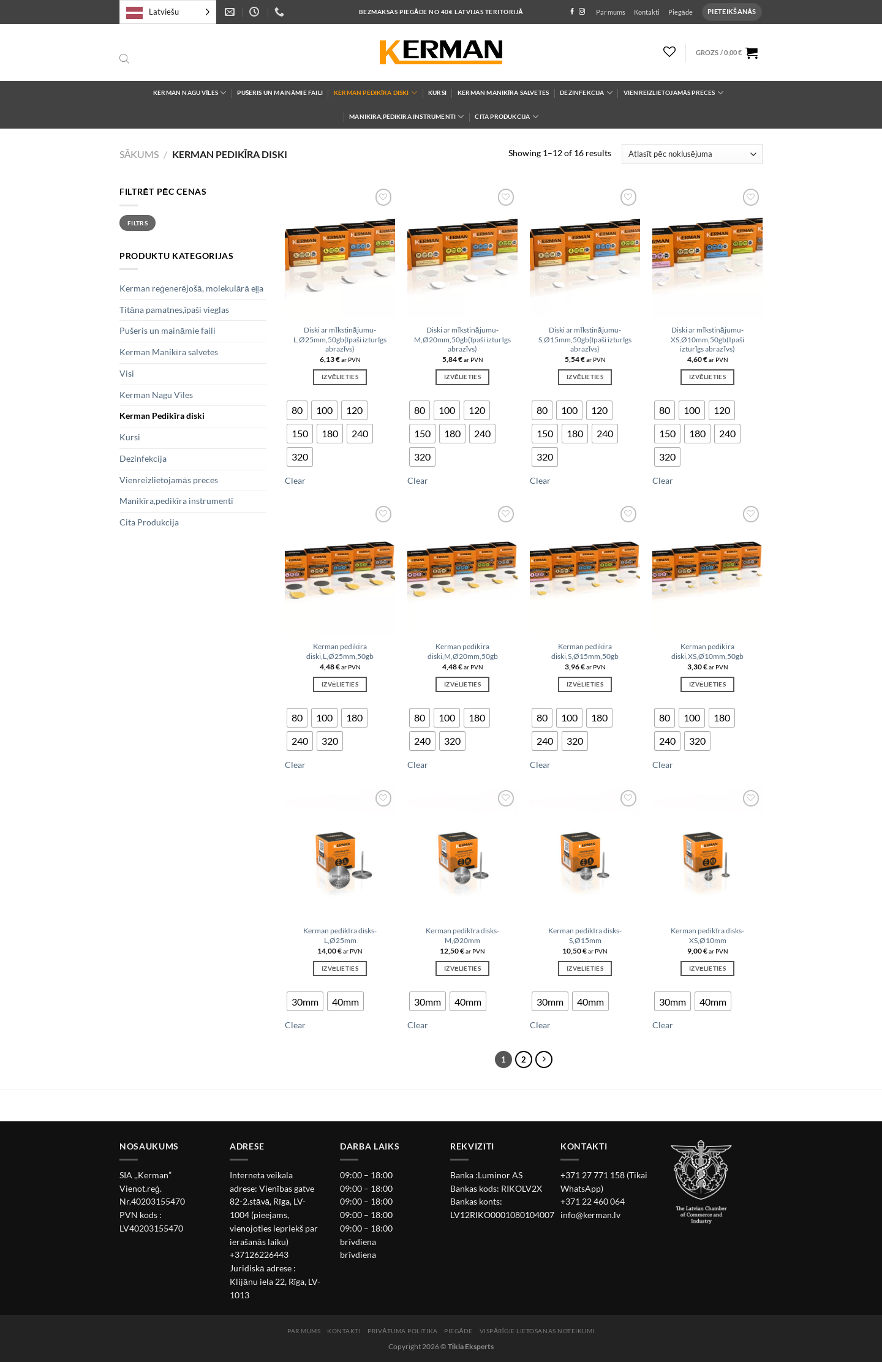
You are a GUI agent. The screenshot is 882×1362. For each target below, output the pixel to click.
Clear (295, 481)
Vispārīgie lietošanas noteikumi (537, 1330)
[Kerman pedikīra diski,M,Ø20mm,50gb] (462, 569)
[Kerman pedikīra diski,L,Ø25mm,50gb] (340, 569)
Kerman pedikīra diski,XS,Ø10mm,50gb (707, 651)
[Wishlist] (669, 51)
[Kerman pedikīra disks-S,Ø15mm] (585, 853)
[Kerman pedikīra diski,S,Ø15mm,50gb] (585, 569)
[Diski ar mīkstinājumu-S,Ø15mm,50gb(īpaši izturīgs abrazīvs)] (585, 252)
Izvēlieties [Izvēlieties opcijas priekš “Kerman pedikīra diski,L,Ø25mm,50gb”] (340, 684)
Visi (126, 373)
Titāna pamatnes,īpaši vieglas (174, 310)
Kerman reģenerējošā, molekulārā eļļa (191, 288)
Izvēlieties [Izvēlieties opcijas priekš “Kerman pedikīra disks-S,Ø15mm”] (585, 968)
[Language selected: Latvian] (167, 12)
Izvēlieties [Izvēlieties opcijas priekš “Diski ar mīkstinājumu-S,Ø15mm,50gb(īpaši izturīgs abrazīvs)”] (585, 376)
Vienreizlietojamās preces (673, 93)
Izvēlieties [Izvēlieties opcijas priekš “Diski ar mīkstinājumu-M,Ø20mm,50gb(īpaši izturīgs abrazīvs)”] (462, 376)
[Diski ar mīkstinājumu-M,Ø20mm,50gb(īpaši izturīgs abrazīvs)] (462, 252)
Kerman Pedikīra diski (375, 93)
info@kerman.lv (590, 1215)
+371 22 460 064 (592, 1201)
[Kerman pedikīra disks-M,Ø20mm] (462, 853)
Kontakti (647, 12)
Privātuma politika (402, 1330)
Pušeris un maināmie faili (280, 92)
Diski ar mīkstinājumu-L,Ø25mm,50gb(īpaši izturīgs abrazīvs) (340, 339)
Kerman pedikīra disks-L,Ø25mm (339, 935)
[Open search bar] (124, 59)
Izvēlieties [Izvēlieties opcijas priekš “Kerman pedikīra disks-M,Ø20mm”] (462, 968)
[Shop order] (692, 154)
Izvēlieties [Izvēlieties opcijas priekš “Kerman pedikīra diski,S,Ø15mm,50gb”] (585, 684)
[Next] (544, 1060)
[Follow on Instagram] (582, 12)
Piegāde (680, 12)
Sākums (139, 154)
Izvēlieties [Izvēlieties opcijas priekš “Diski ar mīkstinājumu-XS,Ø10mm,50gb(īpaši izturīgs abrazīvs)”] (707, 376)
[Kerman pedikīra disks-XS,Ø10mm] (707, 853)
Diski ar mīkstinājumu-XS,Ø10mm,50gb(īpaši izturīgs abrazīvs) (707, 339)
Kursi (437, 92)
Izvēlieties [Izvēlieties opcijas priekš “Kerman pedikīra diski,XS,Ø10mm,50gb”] (707, 684)
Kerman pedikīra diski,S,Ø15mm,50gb (585, 651)
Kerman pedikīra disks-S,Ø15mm (584, 935)
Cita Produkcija (506, 116)
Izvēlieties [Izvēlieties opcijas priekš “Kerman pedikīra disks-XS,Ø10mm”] (707, 968)
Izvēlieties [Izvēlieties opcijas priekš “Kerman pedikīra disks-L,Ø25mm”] (340, 968)
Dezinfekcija (586, 93)
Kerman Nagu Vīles (189, 93)
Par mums (610, 12)
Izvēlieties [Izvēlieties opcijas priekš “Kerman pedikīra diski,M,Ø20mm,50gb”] (462, 684)
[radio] (297, 410)
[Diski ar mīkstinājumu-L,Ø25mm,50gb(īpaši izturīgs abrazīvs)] (340, 252)
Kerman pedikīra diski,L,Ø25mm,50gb (340, 651)
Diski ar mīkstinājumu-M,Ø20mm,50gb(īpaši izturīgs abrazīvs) (462, 339)
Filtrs (137, 223)
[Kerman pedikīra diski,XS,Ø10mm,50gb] (707, 569)
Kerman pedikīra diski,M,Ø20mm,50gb (463, 651)
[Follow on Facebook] (572, 12)
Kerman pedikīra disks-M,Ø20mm (462, 935)
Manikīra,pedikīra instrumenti (406, 116)
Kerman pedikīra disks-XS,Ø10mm (707, 935)
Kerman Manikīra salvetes (503, 92)
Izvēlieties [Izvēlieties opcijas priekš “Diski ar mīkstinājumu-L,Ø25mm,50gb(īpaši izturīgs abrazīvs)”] (340, 376)
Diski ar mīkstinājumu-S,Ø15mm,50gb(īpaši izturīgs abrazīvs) (585, 339)
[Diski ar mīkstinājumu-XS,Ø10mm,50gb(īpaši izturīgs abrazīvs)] (707, 252)
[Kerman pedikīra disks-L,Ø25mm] (340, 853)
